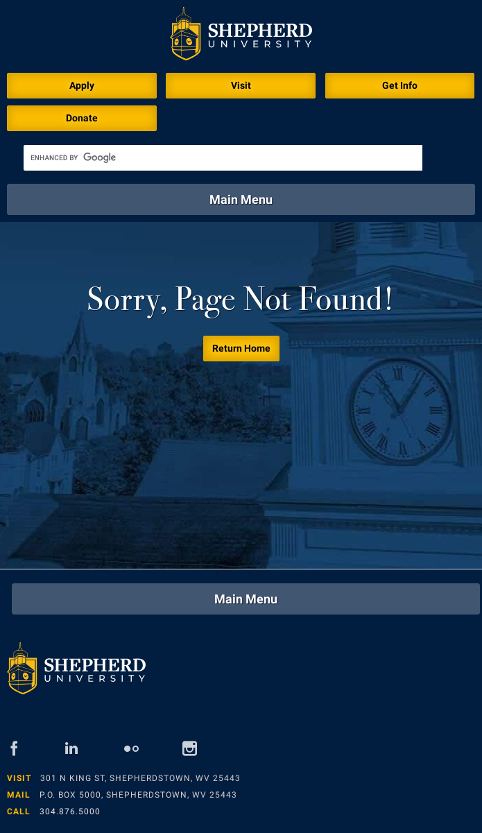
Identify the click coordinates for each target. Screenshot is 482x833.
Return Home (241, 348)
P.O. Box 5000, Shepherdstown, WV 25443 (138, 795)
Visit (241, 85)
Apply (81, 85)
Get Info (400, 85)
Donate (82, 117)
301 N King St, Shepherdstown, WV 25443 (140, 778)
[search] (223, 158)
